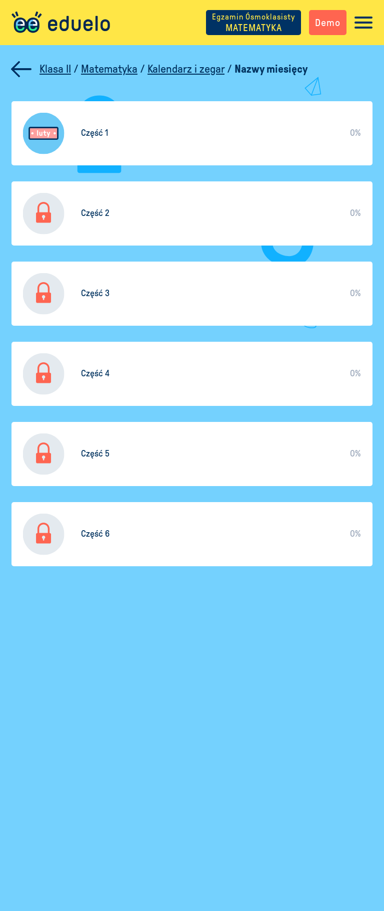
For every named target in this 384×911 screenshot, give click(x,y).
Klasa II (55, 69)
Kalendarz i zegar (186, 69)
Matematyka (109, 69)
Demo (327, 22)
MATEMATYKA (253, 22)
